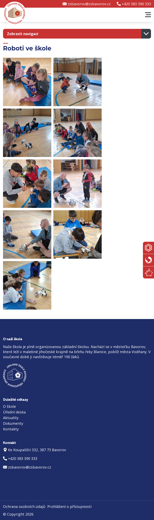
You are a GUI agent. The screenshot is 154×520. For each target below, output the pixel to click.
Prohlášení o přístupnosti (69, 506)
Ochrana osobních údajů (24, 506)
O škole (9, 406)
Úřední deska (14, 412)
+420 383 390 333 (136, 3)
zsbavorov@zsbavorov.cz (89, 3)
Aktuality (11, 417)
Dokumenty (13, 423)
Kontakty (11, 429)
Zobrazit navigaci (22, 33)
